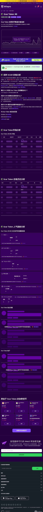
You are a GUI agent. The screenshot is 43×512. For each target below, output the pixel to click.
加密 (4, 10)
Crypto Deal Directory (17, 99)
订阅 (37, 468)
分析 (7, 411)
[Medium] (13, 505)
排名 (7, 10)
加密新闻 (9, 114)
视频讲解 (9, 116)
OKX (7, 85)
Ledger (19, 87)
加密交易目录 (15, 108)
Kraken (36, 83)
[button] (37, 6)
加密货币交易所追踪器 (18, 85)
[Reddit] (18, 505)
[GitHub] (20, 505)
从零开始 (3, 119)
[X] (2, 505)
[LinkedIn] (11, 505)
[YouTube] (6, 505)
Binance (3, 85)
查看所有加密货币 (21, 430)
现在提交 (23, 243)
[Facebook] (9, 505)
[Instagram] (16, 505)
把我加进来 (21, 454)
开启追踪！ (16, 26)
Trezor (19, 106)
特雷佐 (23, 87)
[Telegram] (4, 505)
